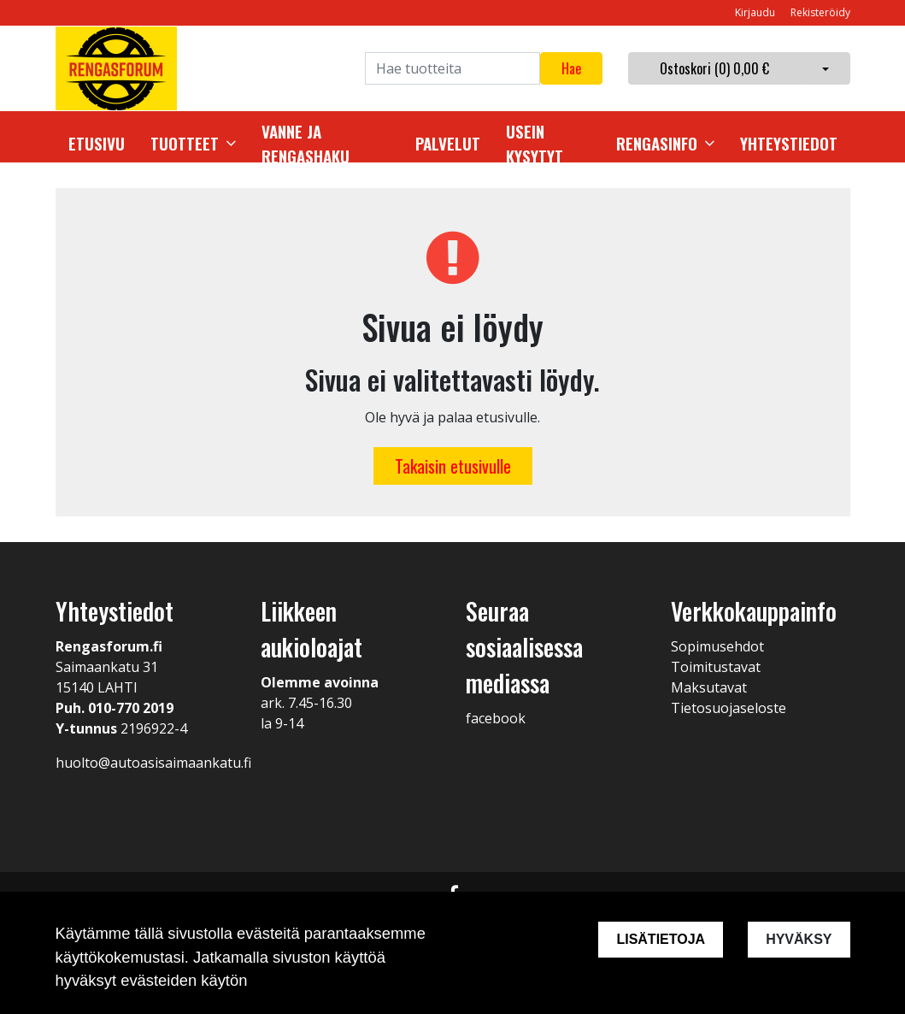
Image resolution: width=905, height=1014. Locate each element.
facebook (496, 718)
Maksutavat (709, 687)
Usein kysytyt (534, 144)
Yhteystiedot (788, 144)
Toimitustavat (716, 666)
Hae (571, 68)
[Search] (452, 68)
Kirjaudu (756, 12)
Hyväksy (799, 939)
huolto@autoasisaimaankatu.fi (153, 762)
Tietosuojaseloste (728, 708)
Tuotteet (184, 144)
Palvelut (447, 144)
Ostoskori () (714, 68)
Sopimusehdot (717, 646)
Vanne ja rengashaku (306, 144)
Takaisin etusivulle (453, 466)
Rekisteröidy (820, 12)
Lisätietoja (660, 939)
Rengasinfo (656, 144)
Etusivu (96, 144)
